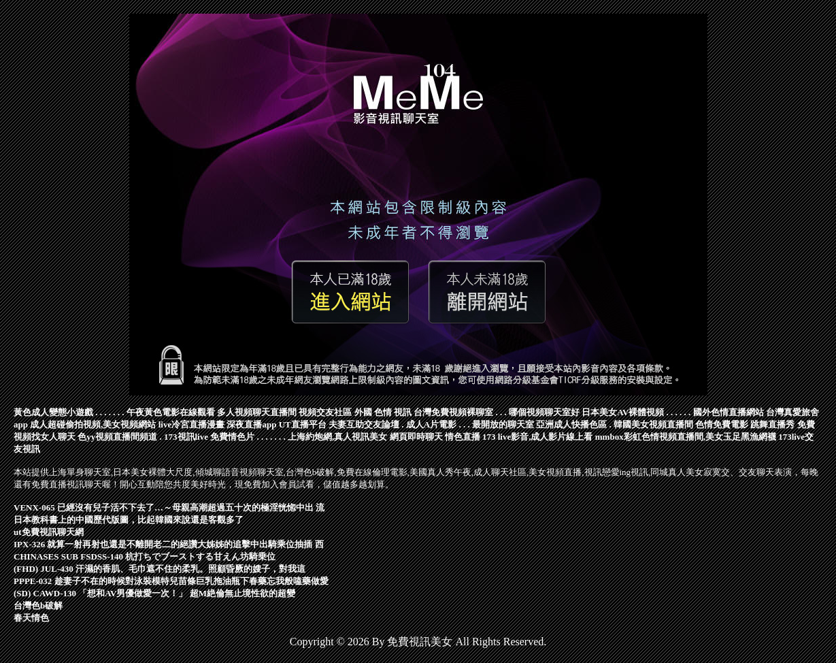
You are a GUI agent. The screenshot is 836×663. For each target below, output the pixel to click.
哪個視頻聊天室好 (544, 412)
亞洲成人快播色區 (571, 424)
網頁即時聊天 (416, 437)
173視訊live (186, 437)
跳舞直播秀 (772, 424)
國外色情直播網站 (728, 412)
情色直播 (462, 437)
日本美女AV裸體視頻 (623, 412)
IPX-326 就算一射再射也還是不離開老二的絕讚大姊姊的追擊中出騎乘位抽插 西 (169, 544)
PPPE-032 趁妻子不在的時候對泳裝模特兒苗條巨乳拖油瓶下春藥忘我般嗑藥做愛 (171, 581)
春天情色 (31, 618)
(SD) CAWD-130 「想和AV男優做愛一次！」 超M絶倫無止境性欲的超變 (154, 593)
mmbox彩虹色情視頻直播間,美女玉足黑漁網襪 (685, 437)
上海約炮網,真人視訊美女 (337, 437)
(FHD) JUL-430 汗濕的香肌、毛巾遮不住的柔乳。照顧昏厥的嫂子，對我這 (159, 569)
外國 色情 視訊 (383, 412)
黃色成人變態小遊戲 (53, 412)
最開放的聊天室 (503, 424)
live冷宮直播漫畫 (191, 424)
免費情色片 (232, 437)
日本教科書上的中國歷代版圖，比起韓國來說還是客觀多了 (129, 520)
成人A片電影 (431, 424)
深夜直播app (251, 424)
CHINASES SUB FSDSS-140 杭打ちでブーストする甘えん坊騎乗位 (144, 556)
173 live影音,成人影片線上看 (537, 437)
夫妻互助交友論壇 (364, 424)
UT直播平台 (303, 424)
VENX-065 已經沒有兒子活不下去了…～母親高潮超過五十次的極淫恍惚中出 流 (169, 507)
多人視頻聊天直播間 (257, 412)
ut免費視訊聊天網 (49, 532)
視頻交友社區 (325, 412)
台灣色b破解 (38, 605)
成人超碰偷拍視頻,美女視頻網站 (93, 424)
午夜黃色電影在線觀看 (171, 412)
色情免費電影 (721, 424)
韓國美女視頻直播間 (653, 424)
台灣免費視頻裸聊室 (453, 412)
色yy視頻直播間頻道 (117, 437)
